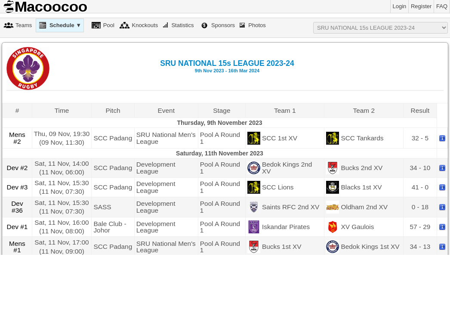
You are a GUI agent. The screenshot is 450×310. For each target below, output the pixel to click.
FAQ (441, 6)
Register (421, 6)
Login (400, 6)
